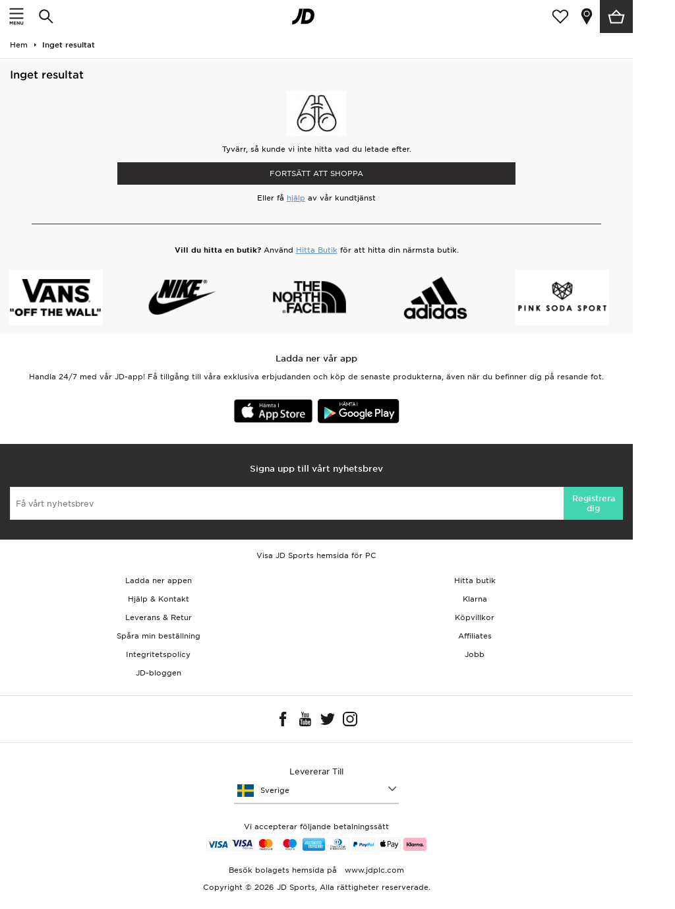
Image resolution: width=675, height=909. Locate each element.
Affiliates (475, 636)
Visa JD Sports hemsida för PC (316, 555)
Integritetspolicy (158, 654)
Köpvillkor (474, 617)
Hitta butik (475, 580)
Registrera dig (593, 503)
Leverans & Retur (158, 617)
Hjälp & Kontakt (158, 599)
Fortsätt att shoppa (316, 173)
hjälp (296, 198)
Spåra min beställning (158, 636)
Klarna (475, 599)
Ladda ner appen (158, 580)
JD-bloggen (158, 672)
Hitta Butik (317, 250)
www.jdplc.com (373, 870)
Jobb (474, 654)
